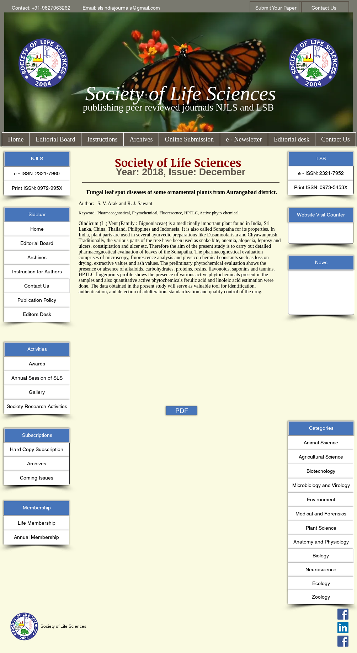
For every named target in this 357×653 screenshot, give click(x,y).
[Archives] (37, 258)
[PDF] (181, 410)
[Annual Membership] (36, 537)
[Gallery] (37, 392)
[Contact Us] (324, 8)
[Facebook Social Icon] (342, 614)
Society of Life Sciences (180, 93)
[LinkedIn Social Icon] (342, 627)
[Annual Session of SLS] (37, 378)
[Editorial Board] (37, 243)
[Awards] (37, 364)
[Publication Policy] (37, 300)
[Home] (37, 229)
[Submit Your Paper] (276, 8)
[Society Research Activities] (37, 407)
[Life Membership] (36, 523)
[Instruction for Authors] (37, 272)
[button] (41, 8)
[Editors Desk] (37, 314)
